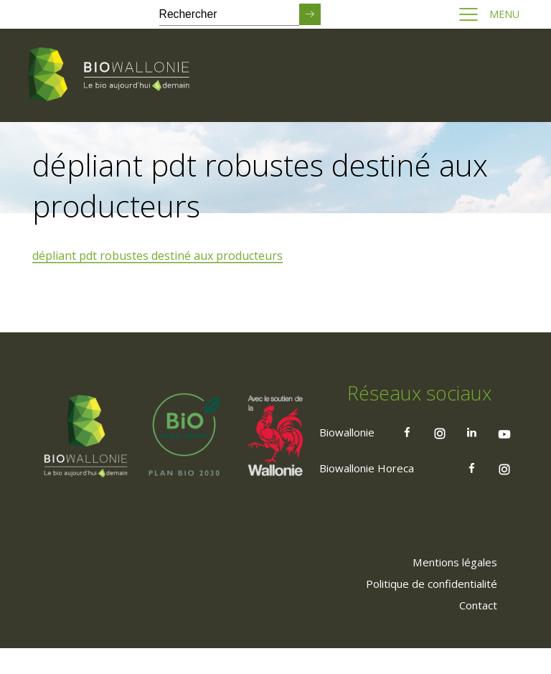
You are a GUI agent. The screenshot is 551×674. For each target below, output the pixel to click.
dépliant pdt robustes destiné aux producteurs (159, 256)
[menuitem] (448, 587)
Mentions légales (448, 587)
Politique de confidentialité (424, 609)
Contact (474, 630)
